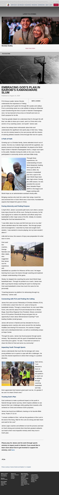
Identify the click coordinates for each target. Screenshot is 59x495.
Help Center (4, 484)
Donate (12, 478)
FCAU (2, 485)
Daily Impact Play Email (25, 484)
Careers (13, 477)
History (12, 476)
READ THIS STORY (30, 48)
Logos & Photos (35, 477)
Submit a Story (34, 475)
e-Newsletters (34, 474)
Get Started (3, 474)
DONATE (56, 4)
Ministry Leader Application (24, 479)
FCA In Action (6, 53)
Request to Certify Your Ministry (34, 480)
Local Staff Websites (23, 476)
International (4, 476)
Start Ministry (24, 482)
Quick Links (50, 1)
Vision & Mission (15, 474)
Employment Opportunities (24, 481)
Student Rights (34, 478)
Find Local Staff (24, 474)
